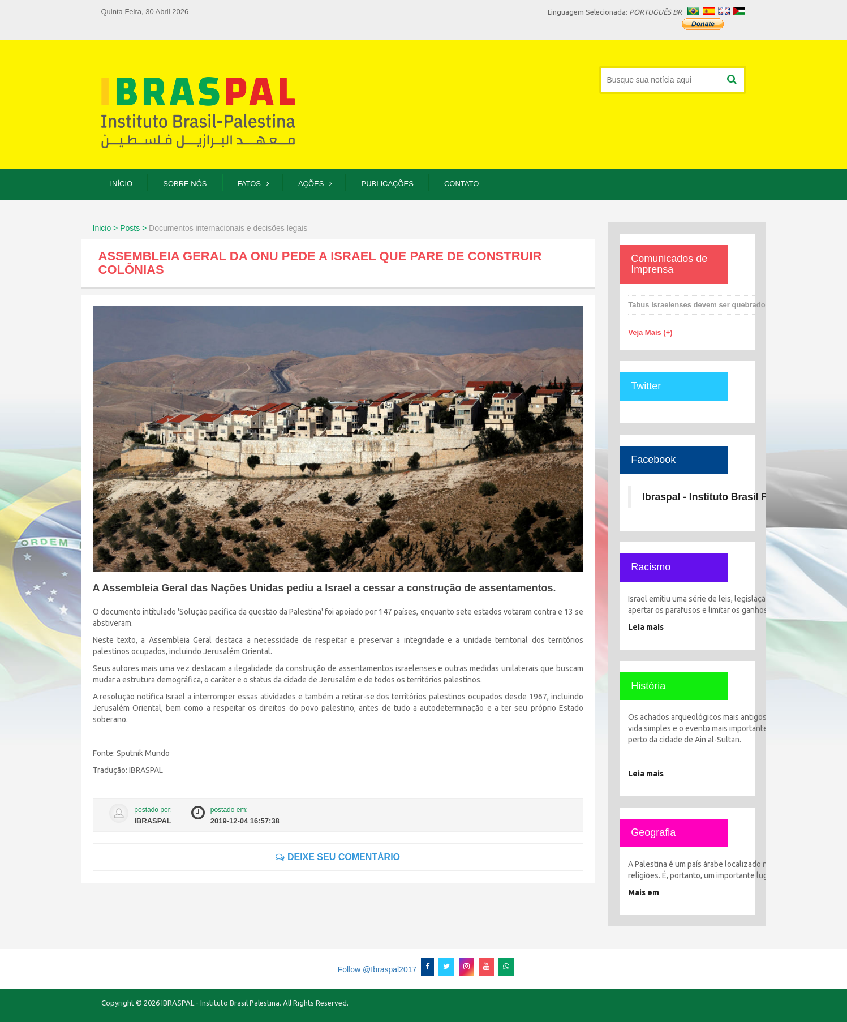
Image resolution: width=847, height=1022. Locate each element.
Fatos (249, 183)
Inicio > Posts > (120, 228)
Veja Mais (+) (650, 332)
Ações (311, 183)
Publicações (387, 183)
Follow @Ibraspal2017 (377, 969)
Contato (461, 183)
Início (121, 183)
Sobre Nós (185, 183)
